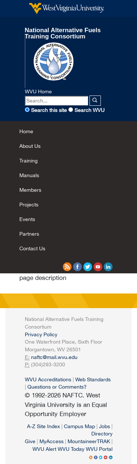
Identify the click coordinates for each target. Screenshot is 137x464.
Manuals (29, 175)
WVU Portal (99, 449)
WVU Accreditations (48, 379)
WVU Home (38, 91)
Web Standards (93, 379)
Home (26, 131)
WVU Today (71, 449)
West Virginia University (66, 8)
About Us (30, 146)
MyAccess (51, 441)
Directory (102, 433)
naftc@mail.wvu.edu (54, 357)
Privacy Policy (41, 334)
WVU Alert (44, 449)
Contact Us (32, 248)
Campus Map (79, 426)
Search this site (49, 110)
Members (30, 190)
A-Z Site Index (43, 426)
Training (28, 160)
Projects (28, 204)
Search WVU (89, 110)
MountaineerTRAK (89, 441)
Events (27, 219)
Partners (29, 234)
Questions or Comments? (57, 386)
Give (30, 441)
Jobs (104, 426)
